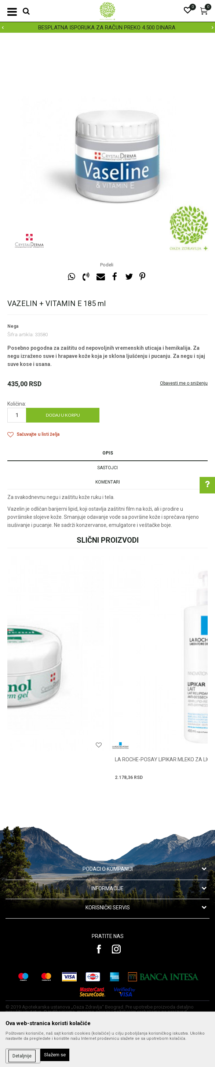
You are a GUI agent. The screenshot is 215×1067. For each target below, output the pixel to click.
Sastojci (107, 467)
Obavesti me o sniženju (184, 383)
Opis (107, 453)
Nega (12, 326)
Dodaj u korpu (63, 415)
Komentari (107, 482)
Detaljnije (22, 1056)
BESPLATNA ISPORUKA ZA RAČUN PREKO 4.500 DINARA (106, 27)
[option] (107, 27)
